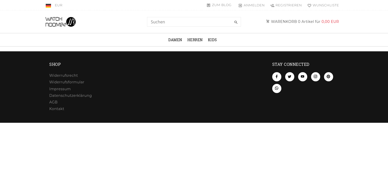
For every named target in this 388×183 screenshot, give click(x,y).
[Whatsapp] (276, 88)
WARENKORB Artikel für (302, 21)
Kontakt (56, 108)
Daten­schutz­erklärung (70, 95)
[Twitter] (289, 76)
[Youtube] (302, 76)
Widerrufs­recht (63, 75)
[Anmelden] (251, 5)
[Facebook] (276, 76)
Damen (175, 39)
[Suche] (236, 22)
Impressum (60, 89)
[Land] (48, 5)
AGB (53, 102)
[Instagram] (315, 76)
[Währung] (59, 5)
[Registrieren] (286, 5)
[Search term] (194, 22)
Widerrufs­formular (66, 82)
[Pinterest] (328, 76)
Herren (195, 39)
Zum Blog (222, 5)
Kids (212, 39)
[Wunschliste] (322, 5)
